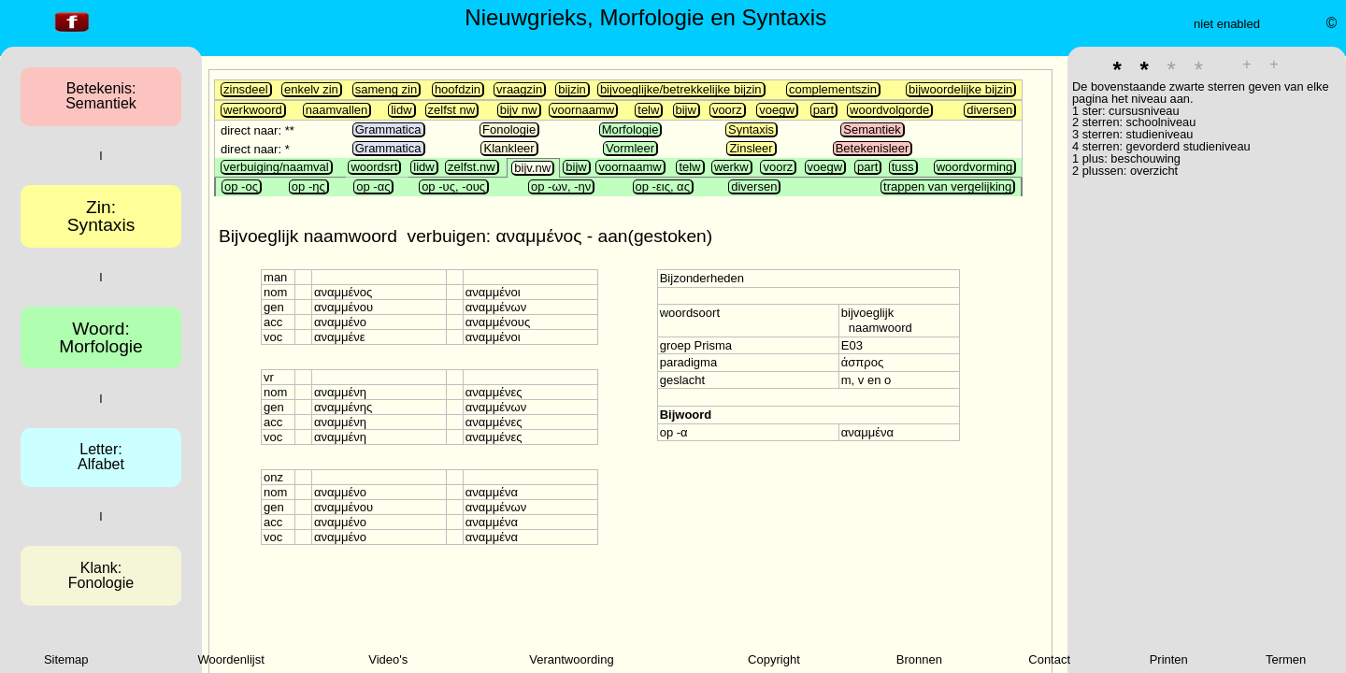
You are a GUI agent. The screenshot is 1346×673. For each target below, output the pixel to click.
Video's (388, 659)
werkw (731, 167)
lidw (401, 110)
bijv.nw (532, 168)
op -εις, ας (663, 186)
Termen (1286, 659)
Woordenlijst (231, 659)
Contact (1049, 659)
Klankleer (508, 148)
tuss (903, 167)
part (823, 110)
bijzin (572, 89)
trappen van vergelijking (947, 186)
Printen (1169, 659)
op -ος (241, 186)
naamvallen (337, 110)
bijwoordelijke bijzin (960, 89)
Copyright (774, 659)
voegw (777, 110)
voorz (727, 110)
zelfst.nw (471, 167)
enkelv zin (311, 89)
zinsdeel (245, 89)
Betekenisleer (872, 148)
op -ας (373, 186)
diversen (989, 110)
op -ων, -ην (561, 186)
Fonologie (509, 129)
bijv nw (518, 110)
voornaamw (582, 110)
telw (648, 110)
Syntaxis (751, 129)
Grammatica (388, 129)
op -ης (308, 186)
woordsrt (374, 167)
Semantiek (871, 129)
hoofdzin (457, 89)
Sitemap (66, 659)
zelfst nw (452, 110)
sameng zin (386, 89)
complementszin (833, 89)
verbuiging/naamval (276, 167)
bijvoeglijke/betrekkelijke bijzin (681, 89)
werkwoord (252, 110)
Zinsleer (750, 148)
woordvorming (975, 167)
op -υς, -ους (453, 186)
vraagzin (519, 89)
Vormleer (630, 148)
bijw (686, 110)
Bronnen (919, 659)
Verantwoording (571, 659)
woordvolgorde (889, 110)
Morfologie (630, 129)
